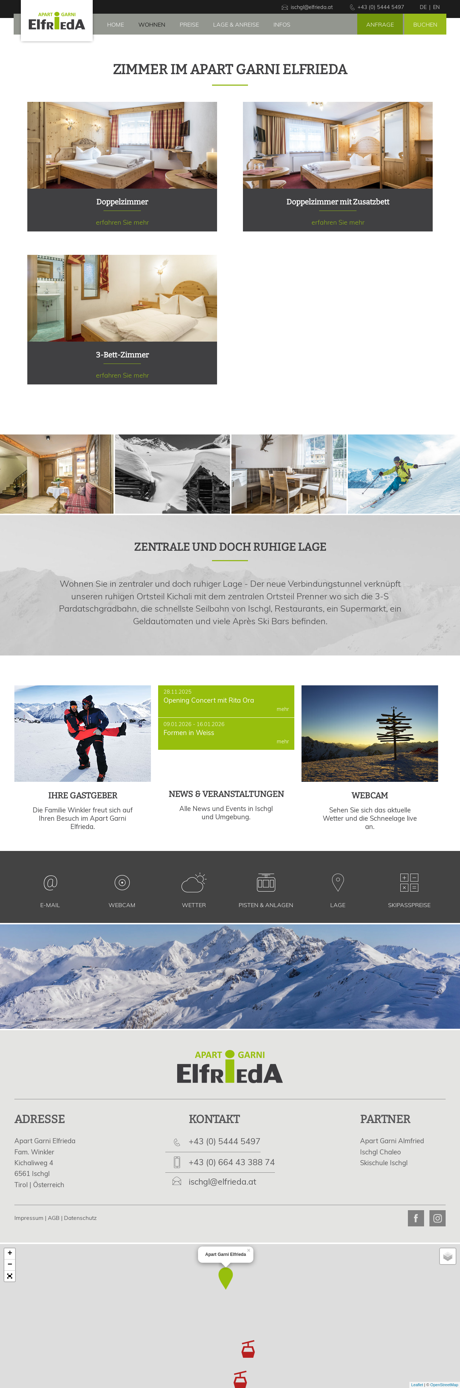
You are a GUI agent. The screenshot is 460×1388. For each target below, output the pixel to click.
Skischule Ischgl (384, 1163)
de (423, 7)
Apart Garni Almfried (392, 1141)
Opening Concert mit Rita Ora (226, 701)
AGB (54, 1217)
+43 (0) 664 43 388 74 (232, 1162)
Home (115, 24)
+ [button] (10, 1253)
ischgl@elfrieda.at (222, 1181)
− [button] (10, 1264)
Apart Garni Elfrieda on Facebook (416, 1218)
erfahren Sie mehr (122, 166)
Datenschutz (80, 1217)
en (436, 7)
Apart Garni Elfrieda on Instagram (437, 1218)
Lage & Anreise (236, 24)
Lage (337, 905)
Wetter (194, 905)
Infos (281, 24)
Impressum (28, 1217)
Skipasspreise (409, 905)
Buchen (425, 24)
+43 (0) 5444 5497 (225, 1141)
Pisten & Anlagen (266, 905)
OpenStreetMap (444, 1385)
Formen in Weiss (226, 734)
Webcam (122, 905)
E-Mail (50, 905)
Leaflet (417, 1385)
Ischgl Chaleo (380, 1152)
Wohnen (151, 24)
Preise (189, 24)
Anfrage (380, 24)
